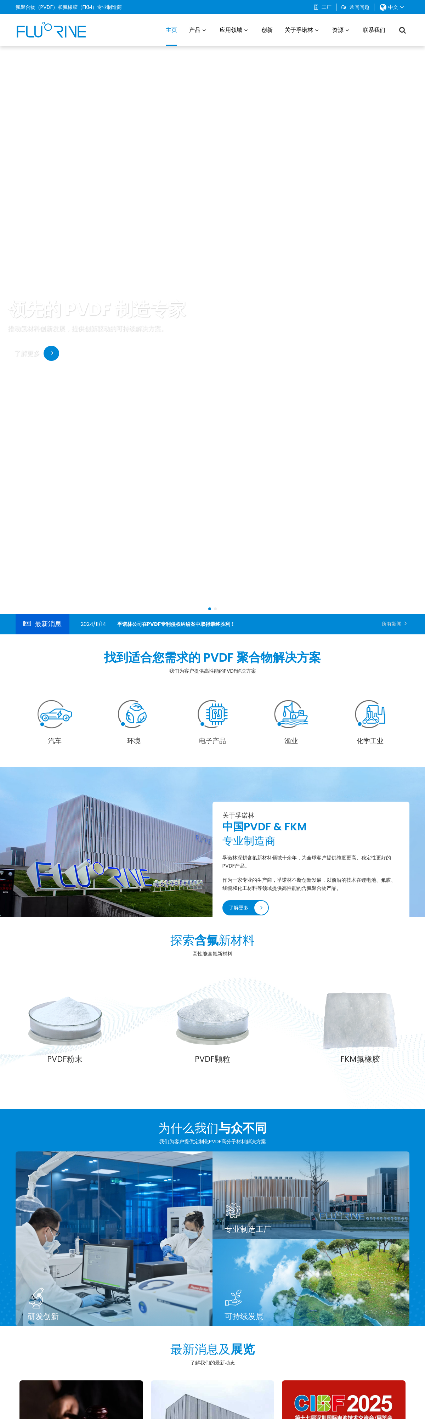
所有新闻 (392, 623)
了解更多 (27, 353)
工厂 (327, 7)
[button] (209, 608)
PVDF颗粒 (212, 1059)
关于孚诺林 (299, 30)
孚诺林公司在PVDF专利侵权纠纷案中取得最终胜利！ (176, 624)
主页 (171, 36)
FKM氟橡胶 (360, 1059)
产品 (194, 30)
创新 (267, 30)
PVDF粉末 (65, 1059)
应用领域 (231, 30)
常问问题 (359, 7)
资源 (338, 30)
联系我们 (374, 30)
